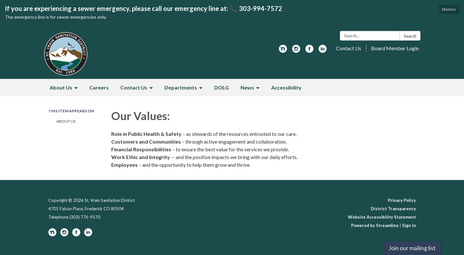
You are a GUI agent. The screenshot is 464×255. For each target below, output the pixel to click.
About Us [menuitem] (61, 87)
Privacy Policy (402, 200)
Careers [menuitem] (99, 87)
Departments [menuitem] (180, 87)
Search (410, 36)
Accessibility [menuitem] (286, 87)
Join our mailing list (412, 248)
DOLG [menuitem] (221, 87)
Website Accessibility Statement (382, 217)
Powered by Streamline (375, 225)
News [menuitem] (247, 87)
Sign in (409, 225)
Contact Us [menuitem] (133, 87)
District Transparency (393, 208)
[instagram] (296, 51)
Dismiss (449, 9)
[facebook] (309, 51)
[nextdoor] (283, 51)
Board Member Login (395, 48)
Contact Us (348, 48)
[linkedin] (323, 51)
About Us (65, 121)
